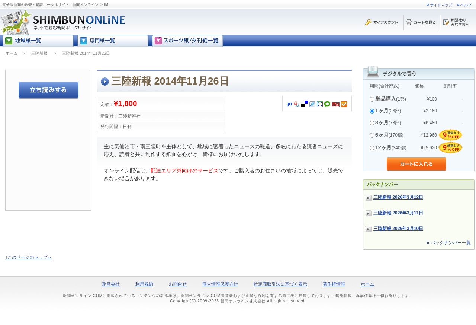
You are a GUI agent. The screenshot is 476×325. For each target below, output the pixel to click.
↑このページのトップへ (28, 257)
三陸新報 (39, 53)
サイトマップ (441, 5)
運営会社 (111, 284)
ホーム (12, 53)
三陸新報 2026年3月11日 (398, 213)
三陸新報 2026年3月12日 (398, 197)
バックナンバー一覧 (451, 242)
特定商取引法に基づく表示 (280, 284)
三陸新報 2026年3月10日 (398, 228)
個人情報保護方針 (220, 284)
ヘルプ (466, 5)
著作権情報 (334, 284)
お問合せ (178, 284)
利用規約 (144, 284)
